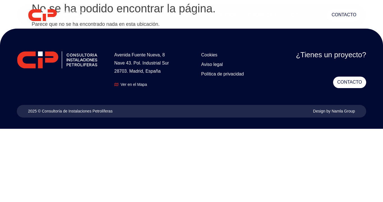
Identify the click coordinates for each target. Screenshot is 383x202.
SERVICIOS (223, 15)
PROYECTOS (264, 15)
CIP (295, 15)
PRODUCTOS (183, 15)
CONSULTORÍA (138, 15)
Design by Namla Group (334, 111)
